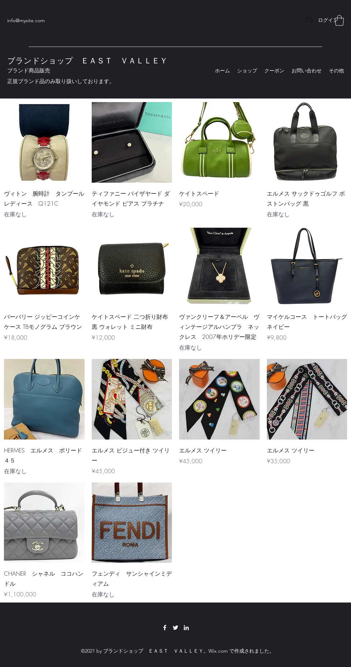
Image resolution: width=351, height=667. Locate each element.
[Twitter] (175, 627)
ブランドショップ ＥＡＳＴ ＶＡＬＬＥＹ (87, 61)
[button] (339, 20)
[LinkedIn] (186, 627)
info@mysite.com (26, 20)
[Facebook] (164, 627)
